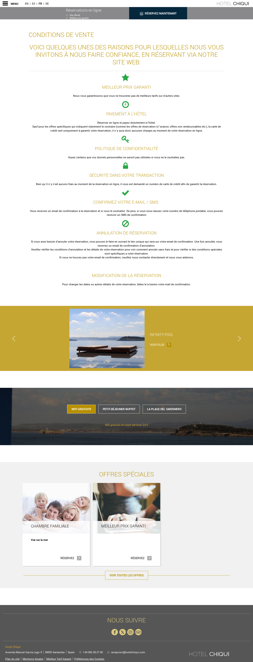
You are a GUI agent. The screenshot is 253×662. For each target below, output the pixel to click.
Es (33, 3)
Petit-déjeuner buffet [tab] (119, 409)
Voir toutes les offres (126, 575)
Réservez (71, 558)
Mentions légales (33, 659)
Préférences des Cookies (89, 659)
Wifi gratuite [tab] (81, 409)
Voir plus (160, 345)
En (26, 3)
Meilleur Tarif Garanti (58, 659)
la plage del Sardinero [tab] (164, 409)
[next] (239, 338)
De (47, 3)
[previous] (13, 338)
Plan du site (12, 659)
